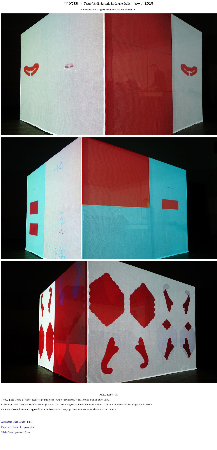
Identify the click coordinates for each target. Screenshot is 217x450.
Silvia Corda (7, 432)
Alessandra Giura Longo (13, 422)
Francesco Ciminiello (11, 427)
